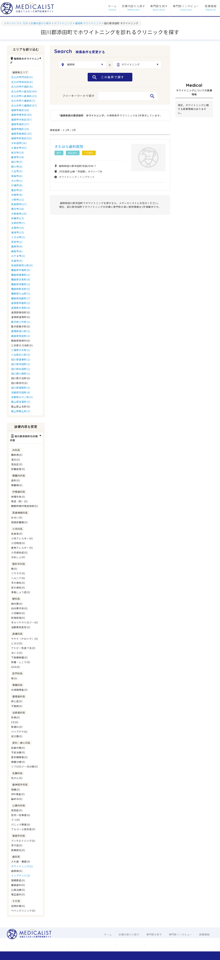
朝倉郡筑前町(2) (20, 336)
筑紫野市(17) (19, 204)
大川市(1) (17, 180)
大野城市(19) (19, 213)
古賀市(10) (17, 227)
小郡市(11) (17, 199)
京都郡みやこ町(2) (22, 397)
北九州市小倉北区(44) (24, 91)
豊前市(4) (17, 190)
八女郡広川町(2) (20, 354)
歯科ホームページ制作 (159, 945)
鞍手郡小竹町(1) (20, 322)
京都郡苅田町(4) (20, 392)
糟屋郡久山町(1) (20, 293)
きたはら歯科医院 (68, 146)
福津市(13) (17, 232)
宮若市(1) (17, 242)
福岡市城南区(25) (21, 133)
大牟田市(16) (19, 143)
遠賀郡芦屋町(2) (20, 303)
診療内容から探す (133, 6)
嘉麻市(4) (17, 246)
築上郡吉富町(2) (20, 401)
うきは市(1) (18, 237)
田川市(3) (17, 161)
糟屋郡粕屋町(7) (20, 298)
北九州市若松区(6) (22, 82)
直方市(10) (17, 152)
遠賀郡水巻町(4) (20, 307)
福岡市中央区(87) (21, 119)
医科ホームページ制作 (130, 945)
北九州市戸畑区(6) (22, 86)
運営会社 (19, 945)
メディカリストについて (49, 945)
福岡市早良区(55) (21, 138)
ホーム (112, 6)
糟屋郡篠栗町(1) (20, 274)
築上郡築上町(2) (20, 411)
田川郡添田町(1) (20, 364)
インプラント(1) (20, 875)
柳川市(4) (17, 166)
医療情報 (211, 6)
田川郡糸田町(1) (20, 369)
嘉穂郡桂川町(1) (20, 331)
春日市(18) (17, 209)
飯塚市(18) (17, 157)
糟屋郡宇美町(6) (20, 270)
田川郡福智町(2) (20, 387)
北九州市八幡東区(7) (23, 100)
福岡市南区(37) (20, 124)
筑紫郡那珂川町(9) (22, 265)
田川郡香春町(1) (20, 359)
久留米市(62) (19, 147)
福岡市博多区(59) (21, 114)
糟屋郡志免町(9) (20, 279)
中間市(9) (17, 194)
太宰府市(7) (18, 223)
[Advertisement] (194, 62)
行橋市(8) (17, 185)
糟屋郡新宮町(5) (20, 289)
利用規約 (103, 945)
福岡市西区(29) (20, 129)
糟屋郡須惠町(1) (20, 284)
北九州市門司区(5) (22, 77)
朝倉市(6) (17, 251)
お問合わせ (79, 945)
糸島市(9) (17, 260)
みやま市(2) (18, 256)
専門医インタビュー (186, 6)
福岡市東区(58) (20, 110)
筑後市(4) (17, 176)
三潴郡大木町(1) (20, 350)
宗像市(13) (17, 218)
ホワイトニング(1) (22, 866)
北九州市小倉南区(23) (24, 96)
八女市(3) (17, 171)
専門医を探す (159, 6)
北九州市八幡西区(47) (24, 105)
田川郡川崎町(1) (20, 373)
